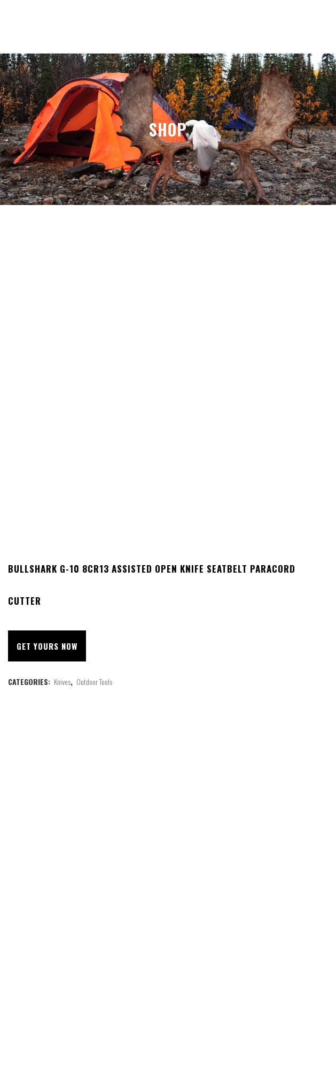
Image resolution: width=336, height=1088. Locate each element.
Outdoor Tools (94, 681)
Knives (62, 681)
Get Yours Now (47, 646)
